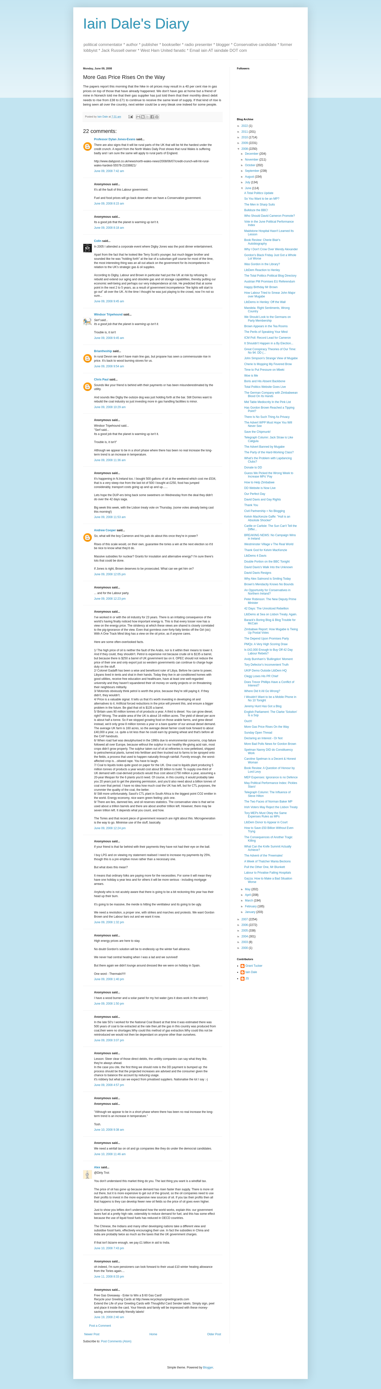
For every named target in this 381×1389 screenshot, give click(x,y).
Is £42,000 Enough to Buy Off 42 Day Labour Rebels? (268, 651)
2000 (245, 948)
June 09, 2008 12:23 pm (110, 598)
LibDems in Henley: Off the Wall (265, 302)
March (249, 900)
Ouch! (248, 721)
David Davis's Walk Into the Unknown (268, 567)
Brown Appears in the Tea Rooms (266, 326)
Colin (97, 241)
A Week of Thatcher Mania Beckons (267, 861)
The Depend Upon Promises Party (266, 638)
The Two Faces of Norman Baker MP (268, 801)
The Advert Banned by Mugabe (264, 446)
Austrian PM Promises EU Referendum (269, 281)
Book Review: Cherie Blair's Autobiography (262, 241)
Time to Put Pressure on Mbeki (264, 369)
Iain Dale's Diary (136, 23)
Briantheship (103, 351)
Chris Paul (101, 379)
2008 (245, 149)
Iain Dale (251, 972)
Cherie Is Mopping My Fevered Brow (268, 364)
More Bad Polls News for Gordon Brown (270, 744)
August (250, 176)
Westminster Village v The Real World (268, 544)
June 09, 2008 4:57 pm (109, 1085)
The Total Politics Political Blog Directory (270, 275)
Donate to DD (253, 467)
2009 (245, 143)
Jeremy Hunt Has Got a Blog (263, 706)
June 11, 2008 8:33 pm (109, 1276)
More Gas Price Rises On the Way (266, 726)
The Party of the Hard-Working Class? (269, 452)
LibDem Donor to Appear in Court (265, 822)
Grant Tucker (253, 965)
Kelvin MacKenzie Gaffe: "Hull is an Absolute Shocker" (267, 518)
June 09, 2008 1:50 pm (109, 1003)
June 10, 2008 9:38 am (109, 1129)
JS (247, 978)
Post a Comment (100, 1325)
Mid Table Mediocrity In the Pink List (267, 402)
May (248, 889)
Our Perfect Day (254, 494)
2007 (245, 919)
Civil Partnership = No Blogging (264, 511)
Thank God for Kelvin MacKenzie (265, 550)
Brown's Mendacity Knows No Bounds (269, 584)
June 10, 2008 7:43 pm (109, 1248)
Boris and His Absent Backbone (264, 381)
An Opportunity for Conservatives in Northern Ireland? (267, 591)
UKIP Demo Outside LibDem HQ (265, 670)
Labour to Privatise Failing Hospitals (267, 872)
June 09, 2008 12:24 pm (110, 828)
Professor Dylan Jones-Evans (114, 139)
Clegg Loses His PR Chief (261, 676)
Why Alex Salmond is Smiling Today (267, 578)
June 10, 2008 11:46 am (110, 1154)
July (248, 182)
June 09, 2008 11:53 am (110, 517)
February (251, 906)
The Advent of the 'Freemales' (263, 855)
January (250, 912)
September (252, 171)
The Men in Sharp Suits (259, 204)
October (250, 165)
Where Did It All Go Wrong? (262, 691)
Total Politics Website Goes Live (265, 387)
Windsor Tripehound (108, 314)
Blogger (208, 1367)
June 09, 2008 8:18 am (109, 227)
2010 (245, 137)
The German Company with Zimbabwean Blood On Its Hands (271, 394)
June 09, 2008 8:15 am (109, 203)
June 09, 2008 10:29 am (110, 407)
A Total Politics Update (258, 193)
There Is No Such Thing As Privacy (267, 417)
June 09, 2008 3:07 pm (109, 1040)
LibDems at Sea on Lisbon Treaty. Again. (270, 614)
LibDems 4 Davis (255, 555)
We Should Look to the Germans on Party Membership (267, 318)
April (248, 895)
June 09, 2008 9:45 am (109, 301)
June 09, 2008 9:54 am (109, 366)
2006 (245, 925)
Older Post (214, 1334)
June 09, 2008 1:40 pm (109, 979)
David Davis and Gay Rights (262, 499)
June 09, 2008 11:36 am (110, 460)
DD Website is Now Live (259, 488)
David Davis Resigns (257, 573)
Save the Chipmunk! (257, 432)
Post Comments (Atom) (116, 1341)
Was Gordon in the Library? (262, 264)
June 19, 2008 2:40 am (109, 1317)
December (252, 153)
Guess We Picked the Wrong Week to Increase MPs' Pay (268, 474)
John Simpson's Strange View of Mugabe (271, 358)
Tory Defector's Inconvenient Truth (266, 664)
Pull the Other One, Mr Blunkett (264, 867)
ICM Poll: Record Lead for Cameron (267, 337)
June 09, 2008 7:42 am (109, 171)
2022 (245, 126)
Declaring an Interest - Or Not (263, 738)
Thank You (251, 505)
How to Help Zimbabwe (259, 482)
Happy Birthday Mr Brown (261, 287)
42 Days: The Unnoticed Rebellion (266, 608)
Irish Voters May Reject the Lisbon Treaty (271, 807)
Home (153, 1334)
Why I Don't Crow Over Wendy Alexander (271, 249)
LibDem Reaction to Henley (262, 270)
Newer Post (91, 1334)
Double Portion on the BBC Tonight (267, 561)
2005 (245, 930)
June (248, 188)
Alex (97, 1167)
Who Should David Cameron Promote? (269, 215)
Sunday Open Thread (258, 732)
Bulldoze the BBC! (256, 210)
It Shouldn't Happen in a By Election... (268, 343)
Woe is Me (251, 375)
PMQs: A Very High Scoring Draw (265, 644)
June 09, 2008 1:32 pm (109, 922)
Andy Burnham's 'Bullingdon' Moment (268, 659)
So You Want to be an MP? (261, 198)
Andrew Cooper (105, 530)
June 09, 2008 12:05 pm (110, 574)
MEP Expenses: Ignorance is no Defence (271, 777)
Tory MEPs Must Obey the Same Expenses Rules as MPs (265, 814)
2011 (245, 131)
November (252, 159)
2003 (245, 942)
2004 (245, 936)
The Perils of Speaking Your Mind (265, 332)
